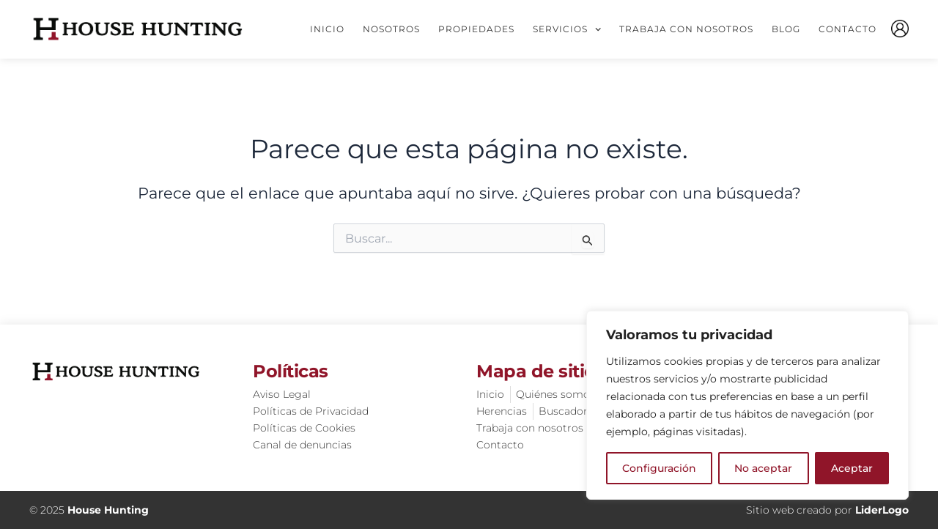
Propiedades (476, 28)
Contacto (847, 28)
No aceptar (763, 468)
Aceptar (852, 468)
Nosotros (391, 28)
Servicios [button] (567, 29)
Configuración (659, 468)
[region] (747, 405)
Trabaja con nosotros (686, 28)
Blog (786, 28)
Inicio (327, 28)
